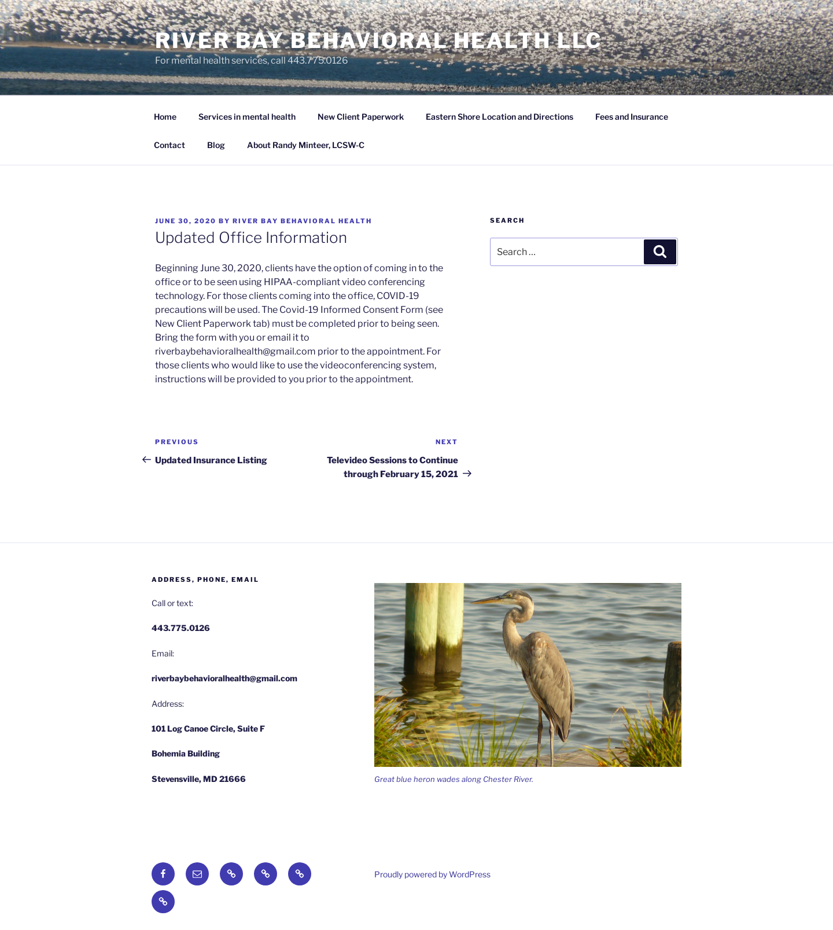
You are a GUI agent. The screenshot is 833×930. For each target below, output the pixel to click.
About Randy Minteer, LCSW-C (305, 145)
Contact (169, 145)
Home (165, 116)
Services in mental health (247, 116)
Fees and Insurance (631, 116)
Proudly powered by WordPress (432, 874)
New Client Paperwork (361, 116)
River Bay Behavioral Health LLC (378, 40)
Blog (216, 145)
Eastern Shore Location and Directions (499, 116)
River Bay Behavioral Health (302, 221)
